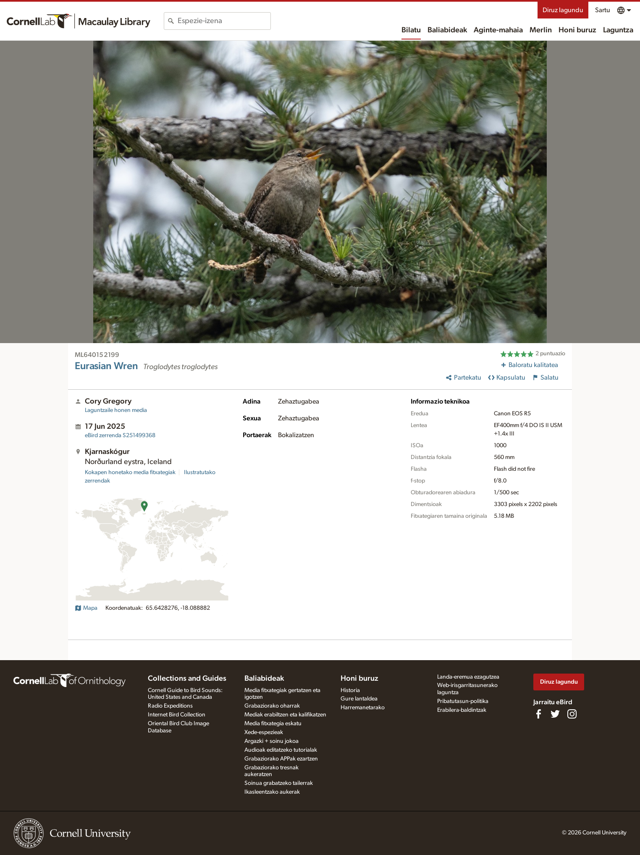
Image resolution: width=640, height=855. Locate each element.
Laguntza (618, 30)
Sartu (602, 10)
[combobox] (224, 21)
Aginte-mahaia (498, 30)
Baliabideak (447, 30)
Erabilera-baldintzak (461, 710)
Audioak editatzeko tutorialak (280, 750)
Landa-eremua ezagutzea (468, 677)
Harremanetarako (363, 708)
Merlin (541, 30)
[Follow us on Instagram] (572, 714)
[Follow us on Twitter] (555, 714)
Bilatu (411, 30)
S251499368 (120, 435)
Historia (350, 690)
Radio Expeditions (170, 706)
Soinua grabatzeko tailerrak (278, 783)
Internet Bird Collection (176, 715)
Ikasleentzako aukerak (272, 792)
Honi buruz (577, 30)
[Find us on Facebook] (538, 714)
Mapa (86, 608)
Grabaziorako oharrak (272, 706)
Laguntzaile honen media (116, 410)
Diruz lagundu (563, 10)
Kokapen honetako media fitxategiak (130, 472)
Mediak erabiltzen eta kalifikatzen (285, 715)
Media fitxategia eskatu (273, 723)
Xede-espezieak (263, 732)
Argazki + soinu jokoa (271, 741)
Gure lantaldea (359, 699)
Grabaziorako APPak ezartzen (281, 759)
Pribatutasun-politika (462, 701)
